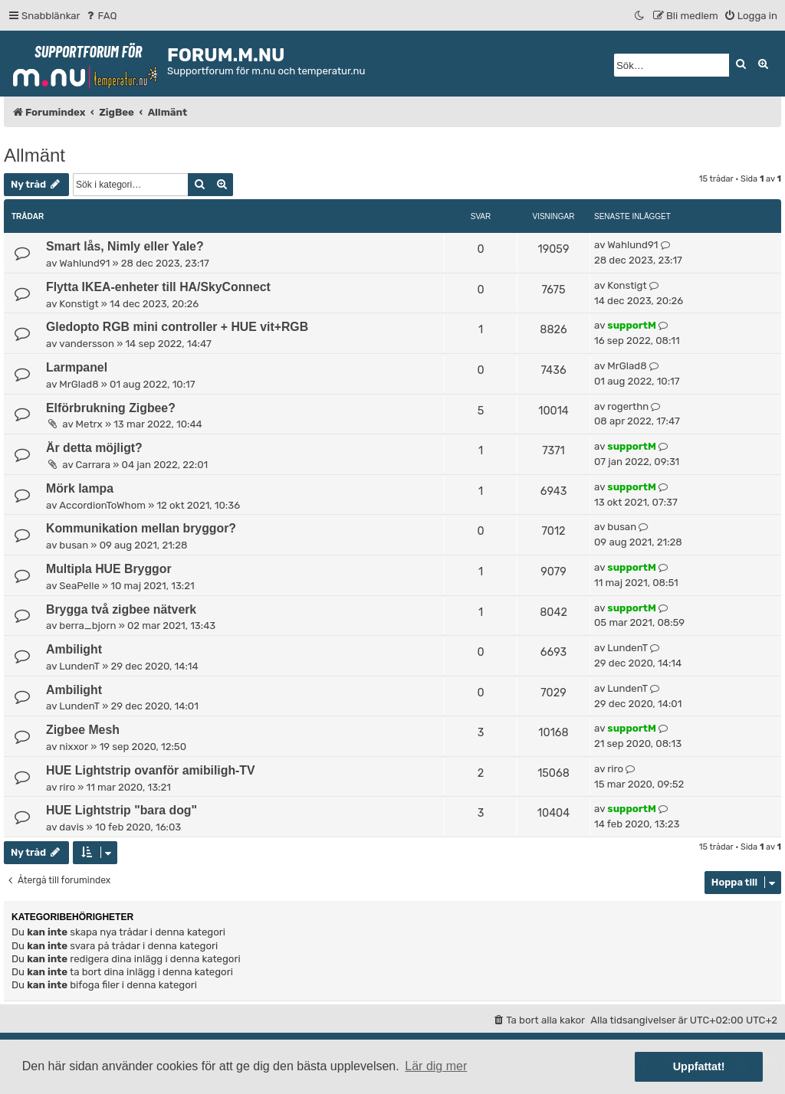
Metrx (89, 424)
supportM (631, 325)
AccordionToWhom (102, 505)
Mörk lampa (79, 488)
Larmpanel (76, 367)
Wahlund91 (84, 263)
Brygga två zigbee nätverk (121, 609)
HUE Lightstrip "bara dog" (121, 810)
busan (73, 545)
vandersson (86, 343)
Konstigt (78, 304)
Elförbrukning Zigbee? (111, 407)
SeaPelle (79, 585)
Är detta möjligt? (94, 447)
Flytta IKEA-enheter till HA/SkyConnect (158, 286)
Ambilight (74, 649)
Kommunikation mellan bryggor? (141, 528)
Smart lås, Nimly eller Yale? (125, 246)
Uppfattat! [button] (699, 1066)
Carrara (93, 464)
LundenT (79, 666)
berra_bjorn (87, 625)
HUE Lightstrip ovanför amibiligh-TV (150, 770)
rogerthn (628, 406)
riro (67, 787)
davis (71, 827)
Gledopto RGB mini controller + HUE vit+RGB (177, 326)
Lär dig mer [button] (436, 1066)
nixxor (73, 746)
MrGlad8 (78, 384)
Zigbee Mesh (83, 729)
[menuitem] (100, 16)
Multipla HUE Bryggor (109, 568)
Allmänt (34, 155)
